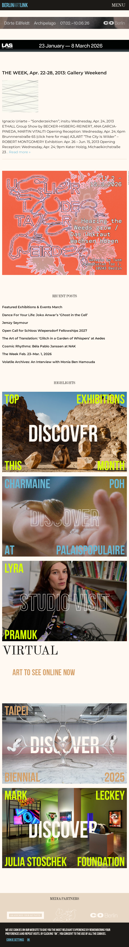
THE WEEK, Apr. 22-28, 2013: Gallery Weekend (54, 72)
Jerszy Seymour (15, 323)
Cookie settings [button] (15, 939)
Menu (118, 5)
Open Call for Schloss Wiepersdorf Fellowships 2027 (44, 331)
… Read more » (18, 152)
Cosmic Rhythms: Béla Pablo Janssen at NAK (39, 346)
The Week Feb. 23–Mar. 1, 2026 (27, 354)
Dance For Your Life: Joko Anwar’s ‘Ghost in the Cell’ (45, 315)
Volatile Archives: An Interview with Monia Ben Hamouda (48, 362)
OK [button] (28, 939)
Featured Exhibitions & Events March (32, 307)
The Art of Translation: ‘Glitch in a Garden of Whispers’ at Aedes (53, 338)
